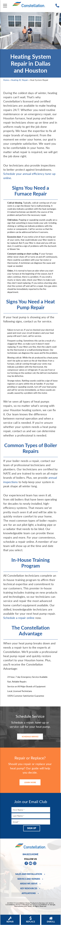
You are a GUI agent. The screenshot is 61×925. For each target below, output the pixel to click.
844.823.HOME (30, 854)
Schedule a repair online (18, 618)
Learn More (30, 782)
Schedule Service (30, 736)
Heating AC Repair (19, 80)
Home (6, 80)
